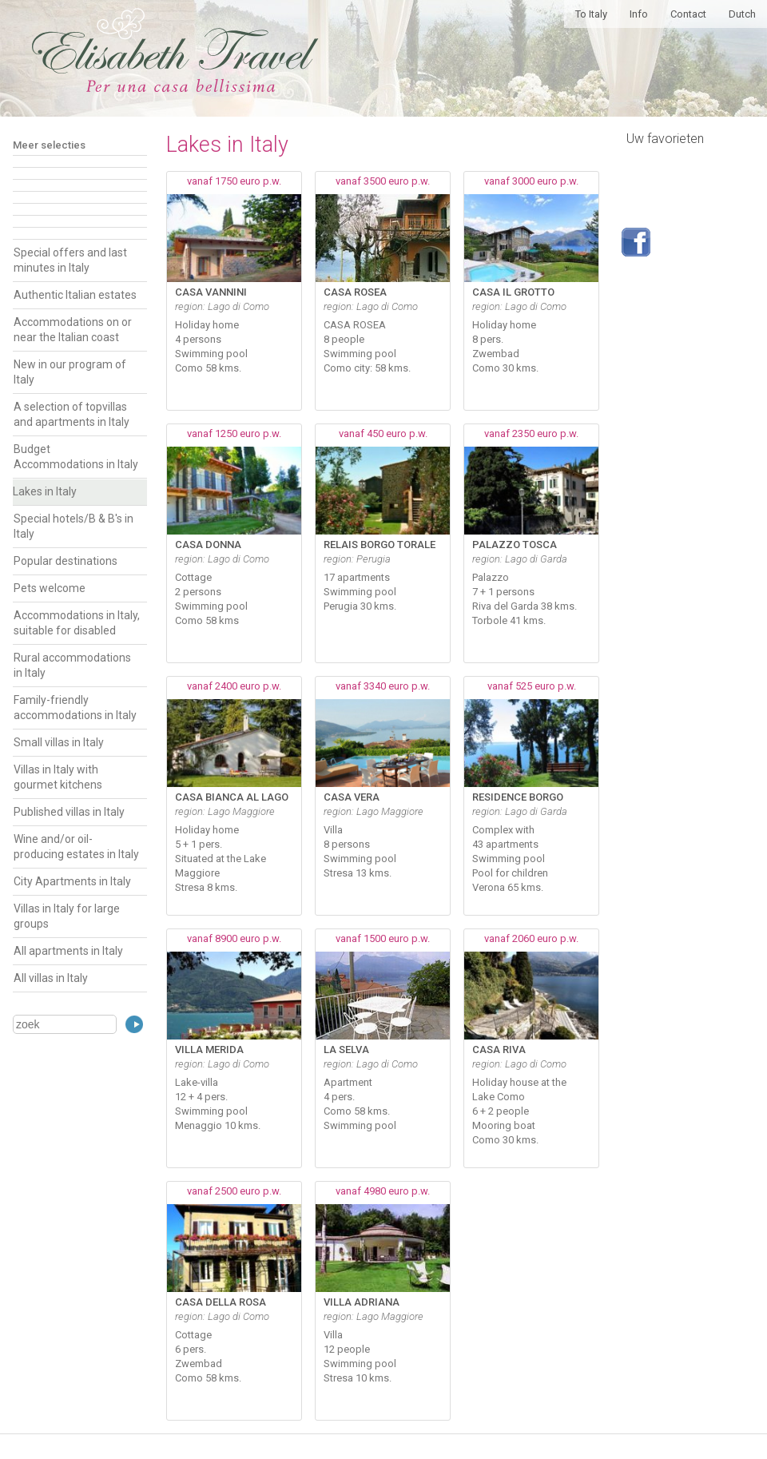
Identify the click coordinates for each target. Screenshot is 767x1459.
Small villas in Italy (59, 742)
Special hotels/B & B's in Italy (73, 526)
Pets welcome (49, 588)
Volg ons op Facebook (636, 242)
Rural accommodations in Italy (72, 665)
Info (639, 14)
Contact (688, 14)
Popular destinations (65, 561)
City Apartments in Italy (72, 881)
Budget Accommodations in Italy (76, 457)
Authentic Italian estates (75, 294)
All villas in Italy (51, 978)
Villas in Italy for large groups (67, 916)
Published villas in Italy (69, 811)
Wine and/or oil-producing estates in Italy (76, 847)
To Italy (591, 14)
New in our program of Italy (70, 372)
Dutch (742, 14)
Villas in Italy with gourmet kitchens (58, 777)
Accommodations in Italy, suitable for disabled (77, 623)
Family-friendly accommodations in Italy (75, 708)
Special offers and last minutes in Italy (70, 260)
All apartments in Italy (68, 950)
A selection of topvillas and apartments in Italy (71, 414)
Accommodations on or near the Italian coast (73, 330)
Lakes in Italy (45, 491)
